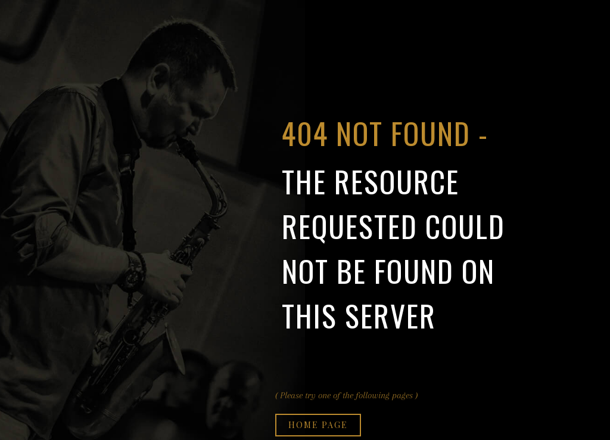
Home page (318, 424)
